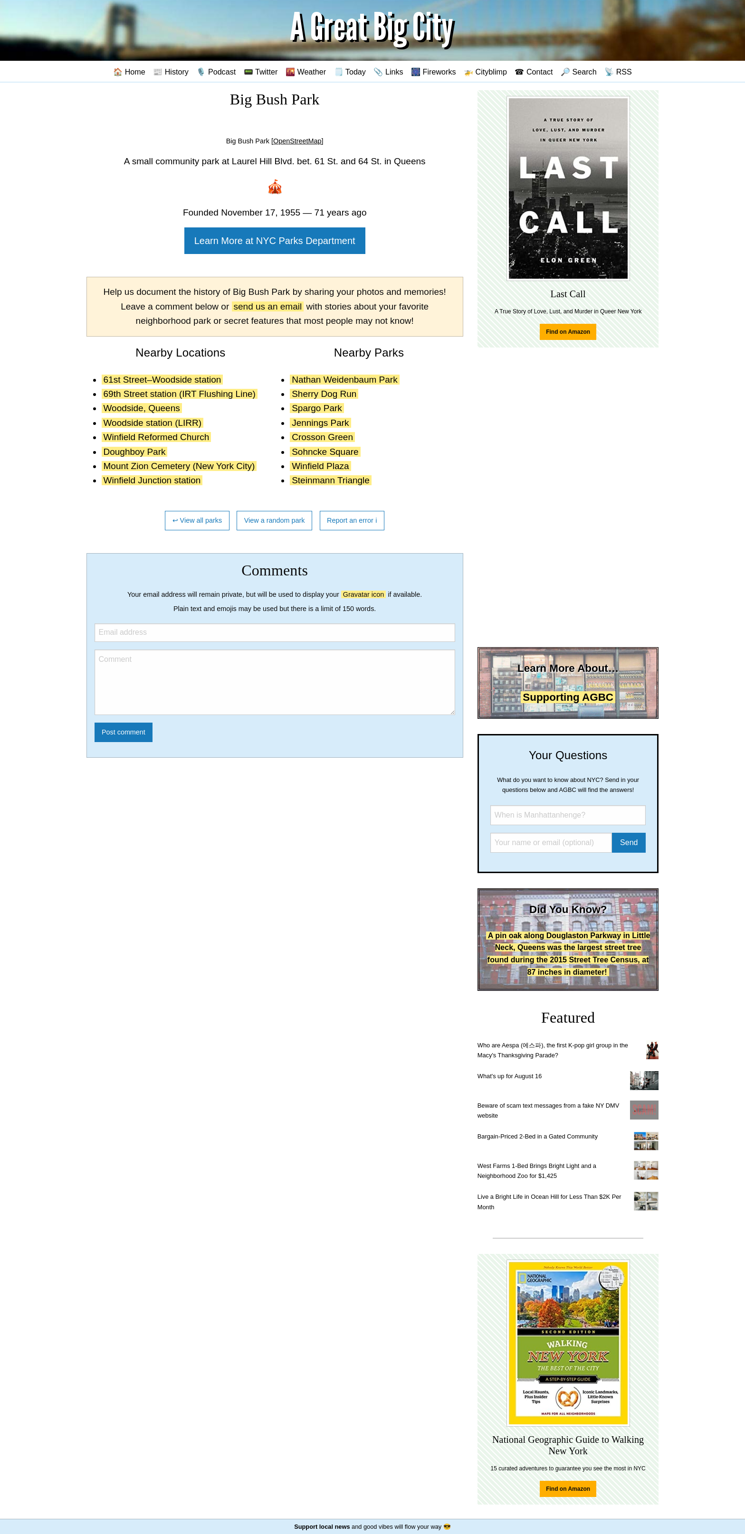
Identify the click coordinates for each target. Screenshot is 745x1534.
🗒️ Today (350, 71)
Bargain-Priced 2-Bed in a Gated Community (538, 1136)
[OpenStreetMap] (297, 141)
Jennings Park (320, 423)
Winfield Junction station (152, 480)
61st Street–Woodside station (162, 380)
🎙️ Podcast (216, 71)
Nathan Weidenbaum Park (345, 380)
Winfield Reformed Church (157, 437)
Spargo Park (317, 408)
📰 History (171, 71)
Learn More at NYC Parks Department (274, 240)
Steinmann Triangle (331, 480)
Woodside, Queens (142, 408)
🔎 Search (579, 71)
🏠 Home (129, 71)
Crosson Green (322, 437)
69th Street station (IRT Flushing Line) (180, 394)
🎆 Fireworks (433, 71)
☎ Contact (534, 71)
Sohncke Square (325, 452)
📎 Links (388, 71)
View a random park (274, 520)
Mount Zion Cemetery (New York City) (179, 466)
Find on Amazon (568, 332)
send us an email (268, 306)
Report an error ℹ (352, 520)
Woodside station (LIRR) (153, 423)
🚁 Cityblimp (485, 71)
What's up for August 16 (510, 1076)
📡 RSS (618, 71)
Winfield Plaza (320, 466)
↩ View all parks (197, 520)
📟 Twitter (261, 71)
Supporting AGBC (568, 697)
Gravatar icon (363, 594)
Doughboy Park (135, 452)
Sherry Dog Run (324, 394)
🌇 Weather (306, 71)
